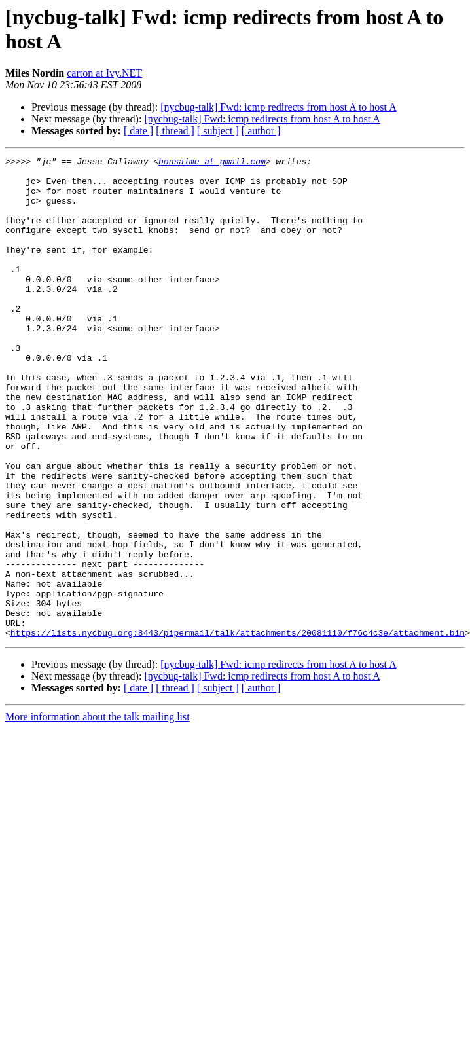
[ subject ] (218, 130)
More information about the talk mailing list (97, 812)
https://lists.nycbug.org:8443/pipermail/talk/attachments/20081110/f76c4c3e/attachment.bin (237, 729)
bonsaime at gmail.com (212, 163)
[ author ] (261, 130)
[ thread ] (175, 130)
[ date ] (138, 130)
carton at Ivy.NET (104, 73)
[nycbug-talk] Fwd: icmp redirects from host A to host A (278, 107)
